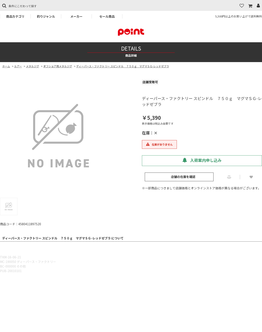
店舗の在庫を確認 (183, 176)
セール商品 (107, 16)
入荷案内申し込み (202, 160)
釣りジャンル (46, 16)
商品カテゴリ (15, 16)
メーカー (76, 16)
